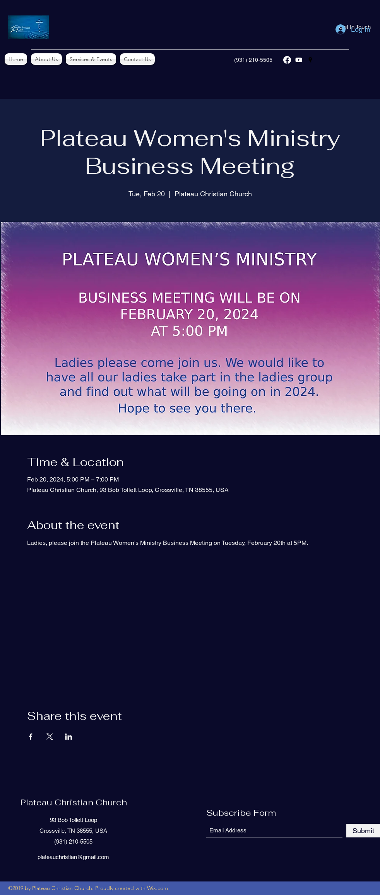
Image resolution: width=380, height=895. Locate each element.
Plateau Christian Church (73, 802)
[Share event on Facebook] (30, 736)
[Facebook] (287, 60)
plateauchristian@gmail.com (73, 857)
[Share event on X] (49, 736)
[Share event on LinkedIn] (68, 736)
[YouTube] (299, 60)
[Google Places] (310, 60)
